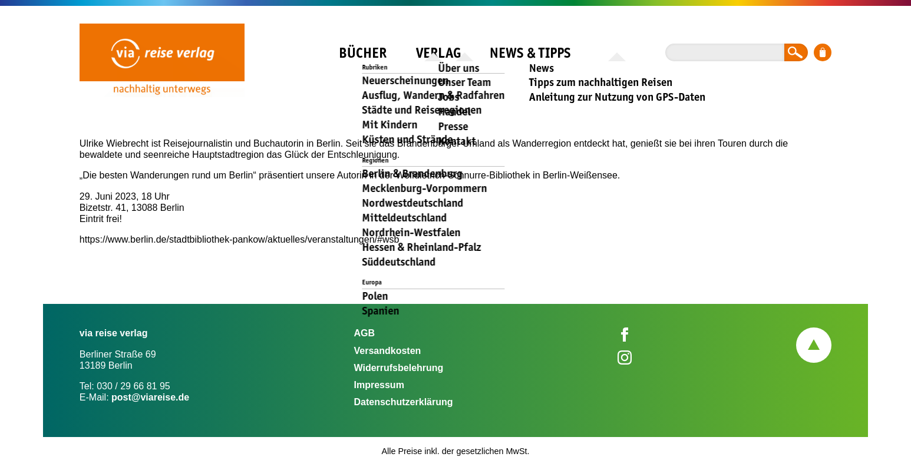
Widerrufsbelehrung (398, 368)
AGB (364, 333)
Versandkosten (387, 351)
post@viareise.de (150, 397)
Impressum (379, 385)
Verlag (438, 52)
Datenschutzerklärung (403, 402)
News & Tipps (530, 52)
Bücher (363, 52)
